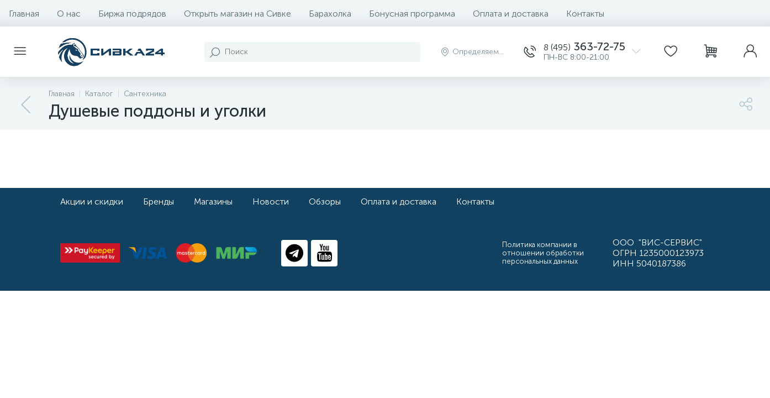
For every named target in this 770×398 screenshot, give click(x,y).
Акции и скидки (91, 201)
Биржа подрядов (132, 13)
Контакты (585, 13)
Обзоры (325, 201)
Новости (270, 201)
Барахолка (330, 13)
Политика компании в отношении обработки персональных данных (543, 252)
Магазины (213, 201)
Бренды (158, 201)
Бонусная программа (412, 13)
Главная (24, 13)
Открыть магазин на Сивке (237, 13)
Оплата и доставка (511, 13)
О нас (69, 13)
